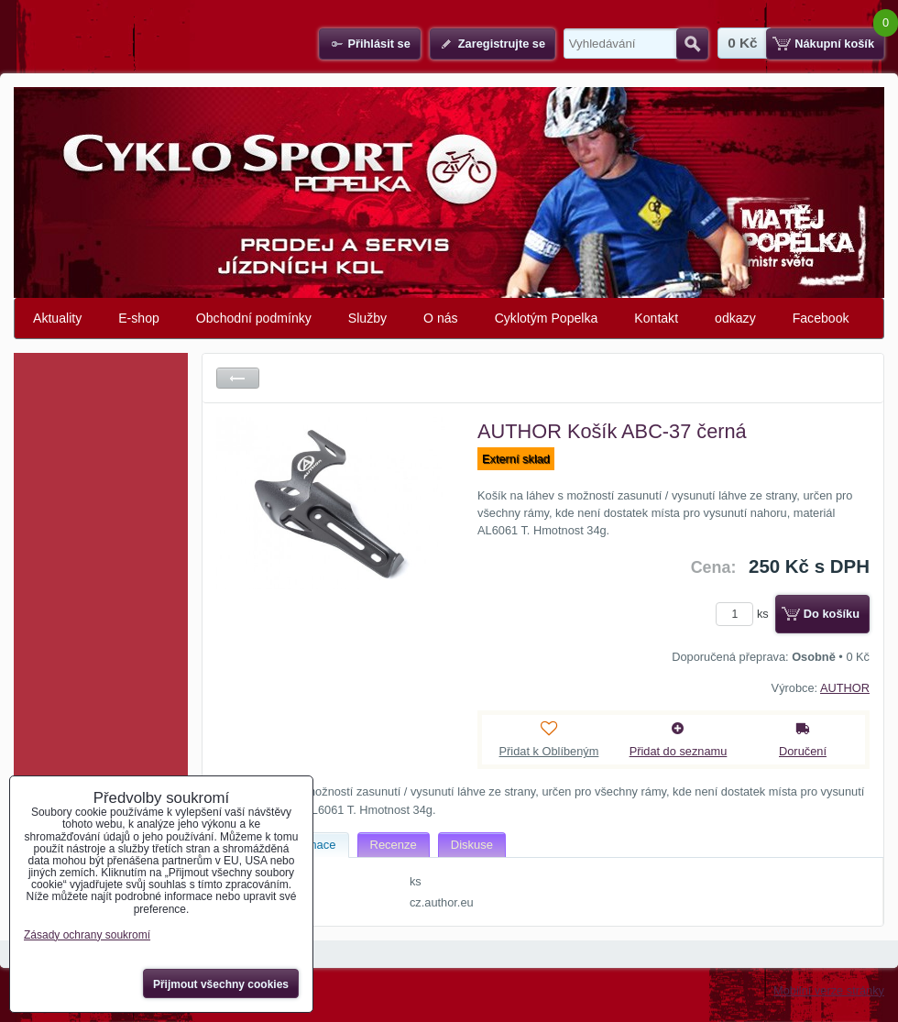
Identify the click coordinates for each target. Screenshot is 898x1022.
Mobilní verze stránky (828, 990)
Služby (367, 318)
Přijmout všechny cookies (221, 984)
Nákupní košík (834, 43)
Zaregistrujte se (501, 43)
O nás (440, 318)
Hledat (692, 44)
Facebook (821, 318)
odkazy (735, 318)
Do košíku (832, 614)
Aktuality (57, 318)
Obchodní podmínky (254, 318)
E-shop (138, 318)
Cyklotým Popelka (546, 318)
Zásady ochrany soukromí (87, 935)
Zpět (237, 378)
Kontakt (656, 318)
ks (745, 614)
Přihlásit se (378, 43)
